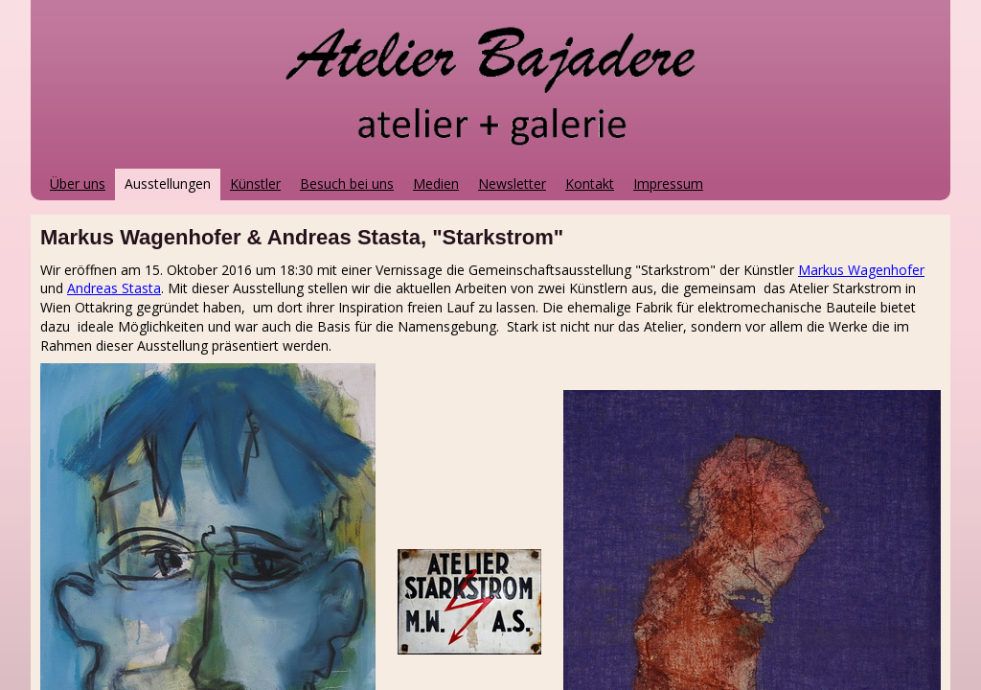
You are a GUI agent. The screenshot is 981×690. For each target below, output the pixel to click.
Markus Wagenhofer (861, 270)
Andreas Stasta (114, 288)
